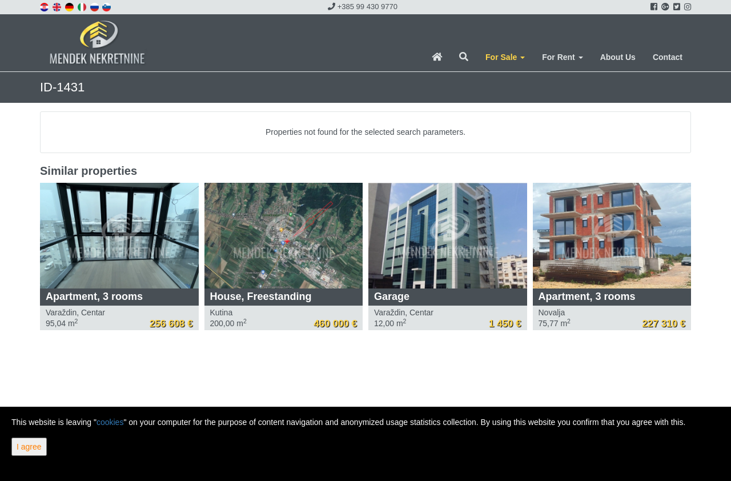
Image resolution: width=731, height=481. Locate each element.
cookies (110, 422)
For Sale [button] (505, 57)
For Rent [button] (562, 57)
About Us (618, 57)
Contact (667, 57)
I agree (29, 446)
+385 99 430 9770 (362, 6)
